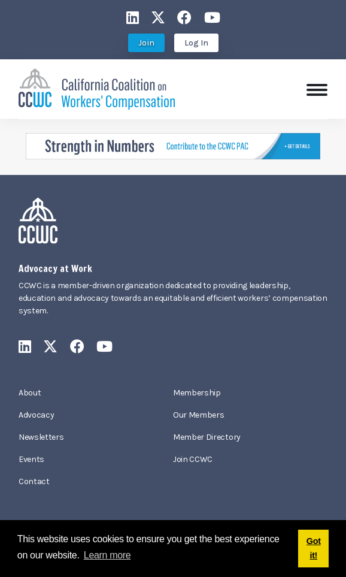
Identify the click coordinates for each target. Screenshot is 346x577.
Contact (34, 481)
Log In (196, 43)
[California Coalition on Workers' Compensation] (97, 87)
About (30, 393)
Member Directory (207, 437)
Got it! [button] (313, 548)
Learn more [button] (107, 555)
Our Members (198, 415)
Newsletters (41, 437)
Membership (197, 393)
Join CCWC (193, 459)
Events (31, 459)
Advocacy (36, 415)
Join (146, 43)
